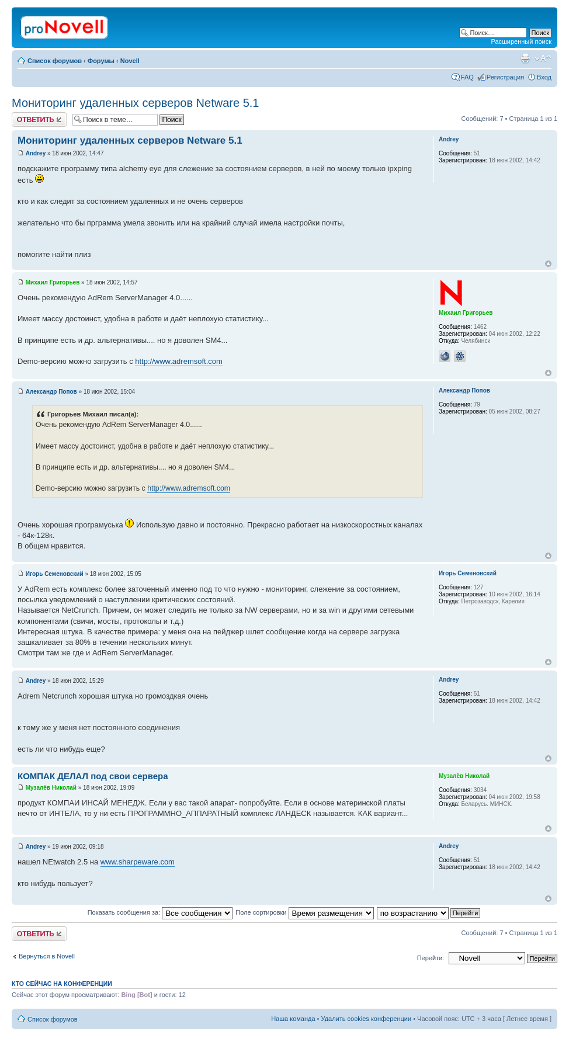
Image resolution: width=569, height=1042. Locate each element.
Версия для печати (525, 58)
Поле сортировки (304, 912)
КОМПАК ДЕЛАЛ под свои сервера (93, 776)
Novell (130, 60)
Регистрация (505, 77)
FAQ (467, 77)
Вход (544, 77)
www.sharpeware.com (137, 861)
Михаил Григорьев (53, 282)
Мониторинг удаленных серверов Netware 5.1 (135, 102)
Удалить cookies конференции (366, 1018)
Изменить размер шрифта (543, 58)
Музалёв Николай (51, 787)
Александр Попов (51, 391)
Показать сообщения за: (160, 912)
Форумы (101, 60)
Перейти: (431, 957)
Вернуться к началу (548, 263)
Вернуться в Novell (47, 956)
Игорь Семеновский (55, 574)
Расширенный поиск (521, 41)
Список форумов (54, 60)
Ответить (39, 119)
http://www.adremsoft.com (179, 361)
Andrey (36, 153)
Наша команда (293, 1018)
